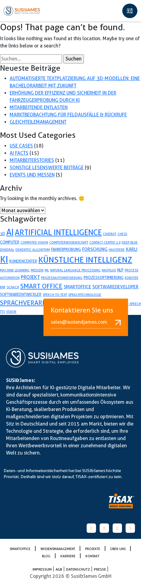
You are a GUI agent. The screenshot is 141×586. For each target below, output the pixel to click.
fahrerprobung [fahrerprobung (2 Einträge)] (66, 249)
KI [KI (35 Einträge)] (4, 259)
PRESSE (100, 569)
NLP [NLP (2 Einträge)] (120, 269)
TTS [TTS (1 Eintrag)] (2, 311)
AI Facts (19, 153)
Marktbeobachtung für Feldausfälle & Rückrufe (68, 115)
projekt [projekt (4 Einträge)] (30, 277)
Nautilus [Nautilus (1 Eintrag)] (109, 270)
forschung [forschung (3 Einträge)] (94, 249)
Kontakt (92, 556)
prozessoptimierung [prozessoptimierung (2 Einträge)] (103, 277)
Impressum (43, 569)
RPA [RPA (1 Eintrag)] (2, 287)
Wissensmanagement (58, 549)
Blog (46, 556)
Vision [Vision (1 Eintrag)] (11, 311)
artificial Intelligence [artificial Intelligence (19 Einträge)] (58, 232)
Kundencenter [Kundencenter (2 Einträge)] (23, 261)
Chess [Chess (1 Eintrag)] (122, 234)
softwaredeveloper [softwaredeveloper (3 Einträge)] (115, 287)
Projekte (93, 549)
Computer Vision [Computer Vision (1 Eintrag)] (34, 242)
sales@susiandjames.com (86, 322)
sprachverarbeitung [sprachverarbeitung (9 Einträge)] (34, 302)
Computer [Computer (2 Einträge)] (9, 242)
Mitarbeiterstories (32, 160)
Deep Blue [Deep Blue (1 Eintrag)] (130, 242)
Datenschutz (78, 569)
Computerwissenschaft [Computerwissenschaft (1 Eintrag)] (68, 242)
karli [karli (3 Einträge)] (131, 249)
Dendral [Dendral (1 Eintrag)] (7, 250)
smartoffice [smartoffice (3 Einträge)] (77, 287)
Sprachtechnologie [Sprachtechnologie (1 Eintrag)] (84, 295)
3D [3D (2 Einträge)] (2, 233)
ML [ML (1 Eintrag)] (47, 270)
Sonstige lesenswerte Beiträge (47, 167)
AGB (59, 569)
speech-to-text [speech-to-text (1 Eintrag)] (55, 295)
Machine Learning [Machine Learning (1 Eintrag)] (15, 270)
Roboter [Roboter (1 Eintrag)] (131, 278)
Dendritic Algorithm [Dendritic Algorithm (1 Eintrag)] (32, 250)
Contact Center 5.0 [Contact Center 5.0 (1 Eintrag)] (104, 242)
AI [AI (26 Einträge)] (10, 232)
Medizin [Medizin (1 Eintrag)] (37, 270)
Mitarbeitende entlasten (39, 107)
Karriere (68, 556)
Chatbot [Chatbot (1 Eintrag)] (109, 234)
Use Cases (21, 146)
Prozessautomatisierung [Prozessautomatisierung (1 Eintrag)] (61, 278)
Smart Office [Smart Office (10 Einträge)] (41, 286)
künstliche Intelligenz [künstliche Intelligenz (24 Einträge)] (85, 260)
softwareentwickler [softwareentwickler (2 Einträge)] (20, 294)
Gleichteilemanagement (38, 122)
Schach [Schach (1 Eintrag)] (13, 287)
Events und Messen (32, 175)
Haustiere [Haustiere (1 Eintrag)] (117, 250)
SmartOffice (20, 549)
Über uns (118, 549)
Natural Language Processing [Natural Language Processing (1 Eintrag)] (75, 270)
